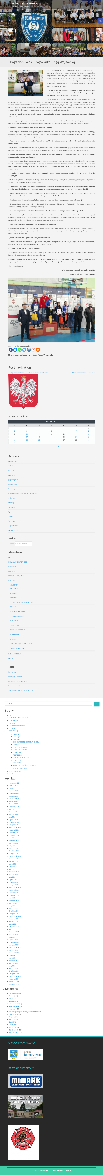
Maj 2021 (12, 929)
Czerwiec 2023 (14, 867)
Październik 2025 (15, 799)
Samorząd (12, 507)
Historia (11, 470)
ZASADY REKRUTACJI (17, 648)
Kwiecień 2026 (14, 783)
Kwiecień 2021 (14, 932)
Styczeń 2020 (13, 968)
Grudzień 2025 (14, 793)
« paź (10, 446)
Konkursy (11, 489)
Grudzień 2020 (14, 942)
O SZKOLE (11, 580)
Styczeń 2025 (13, 820)
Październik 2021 (15, 916)
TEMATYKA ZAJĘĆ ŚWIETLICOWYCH (21, 644)
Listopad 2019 (14, 974)
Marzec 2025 (13, 814)
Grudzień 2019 (14, 971)
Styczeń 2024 (13, 848)
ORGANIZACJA (13, 585)
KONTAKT (11, 571)
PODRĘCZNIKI (14, 625)
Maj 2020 (12, 958)
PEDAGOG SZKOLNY (17, 616)
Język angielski (13, 480)
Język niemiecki (13, 484)
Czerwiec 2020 (14, 955)
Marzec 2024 (13, 843)
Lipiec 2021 (13, 924)
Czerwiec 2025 (14, 806)
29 (88, 440)
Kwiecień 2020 (14, 961)
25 (39, 440)
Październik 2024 (15, 827)
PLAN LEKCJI (14, 621)
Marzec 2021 (13, 934)
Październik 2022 (15, 887)
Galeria (10, 466)
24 (27, 440)
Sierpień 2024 (14, 833)
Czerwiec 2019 (14, 984)
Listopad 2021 (14, 914)
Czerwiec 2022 (14, 895)
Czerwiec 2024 (14, 835)
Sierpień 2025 (14, 804)
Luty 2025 (12, 817)
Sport (10, 512)
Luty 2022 (12, 906)
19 (51, 437)
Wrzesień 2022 (14, 890)
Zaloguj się (12, 672)
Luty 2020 (12, 966)
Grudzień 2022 (14, 882)
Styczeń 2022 (13, 908)
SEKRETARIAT (14, 634)
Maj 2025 (12, 809)
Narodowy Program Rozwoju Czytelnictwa (22, 493)
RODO (10, 658)
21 (76, 437)
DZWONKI (13, 598)
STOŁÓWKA (14, 639)
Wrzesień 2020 (14, 950)
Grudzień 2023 (14, 851)
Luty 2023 (12, 877)
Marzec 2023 (13, 874)
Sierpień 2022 (14, 893)
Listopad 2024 (14, 825)
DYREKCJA (13, 593)
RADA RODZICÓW (14, 654)
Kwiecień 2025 (14, 812)
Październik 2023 (15, 856)
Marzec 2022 (13, 903)
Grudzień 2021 (14, 911)
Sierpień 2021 (14, 921)
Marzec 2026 (13, 786)
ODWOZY (13, 607)
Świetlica (11, 516)
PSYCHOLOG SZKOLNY (17, 630)
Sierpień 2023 (14, 861)
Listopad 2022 (14, 885)
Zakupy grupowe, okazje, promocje (20, 690)
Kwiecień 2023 (14, 872)
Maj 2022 (12, 898)
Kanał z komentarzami (17, 681)
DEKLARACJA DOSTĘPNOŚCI (17, 562)
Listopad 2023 (14, 853)
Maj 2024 (12, 838)
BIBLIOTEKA (14, 588)
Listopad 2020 (14, 945)
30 (14, 443)
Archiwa (11, 544)
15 (88, 434)
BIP (9, 557)
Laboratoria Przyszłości (16, 576)
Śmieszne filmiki (14, 686)
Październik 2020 (15, 948)
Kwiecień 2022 (14, 901)
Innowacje (12, 475)
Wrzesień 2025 (14, 801)
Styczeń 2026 (13, 791)
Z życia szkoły (13, 526)
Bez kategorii (12, 461)
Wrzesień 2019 (14, 979)
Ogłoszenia (12, 498)
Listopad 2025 (14, 796)
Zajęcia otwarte (13, 530)
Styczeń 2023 (13, 880)
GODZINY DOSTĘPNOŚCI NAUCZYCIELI (23, 602)
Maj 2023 (12, 869)
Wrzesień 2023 (14, 859)
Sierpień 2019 (14, 981)
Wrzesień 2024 (14, 830)
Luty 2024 (12, 846)
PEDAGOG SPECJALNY (17, 611)
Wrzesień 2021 (14, 919)
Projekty (11, 503)
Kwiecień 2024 (14, 840)
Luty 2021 (12, 937)
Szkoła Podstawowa (23, 3)
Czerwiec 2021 (14, 927)
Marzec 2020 (13, 963)
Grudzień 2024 (14, 822)
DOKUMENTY (12, 566)
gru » (59, 446)
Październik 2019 (15, 976)
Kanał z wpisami (15, 677)
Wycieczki (11, 521)
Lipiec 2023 (13, 864)
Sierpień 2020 (14, 953)
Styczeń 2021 (13, 940)
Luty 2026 (12, 788)
